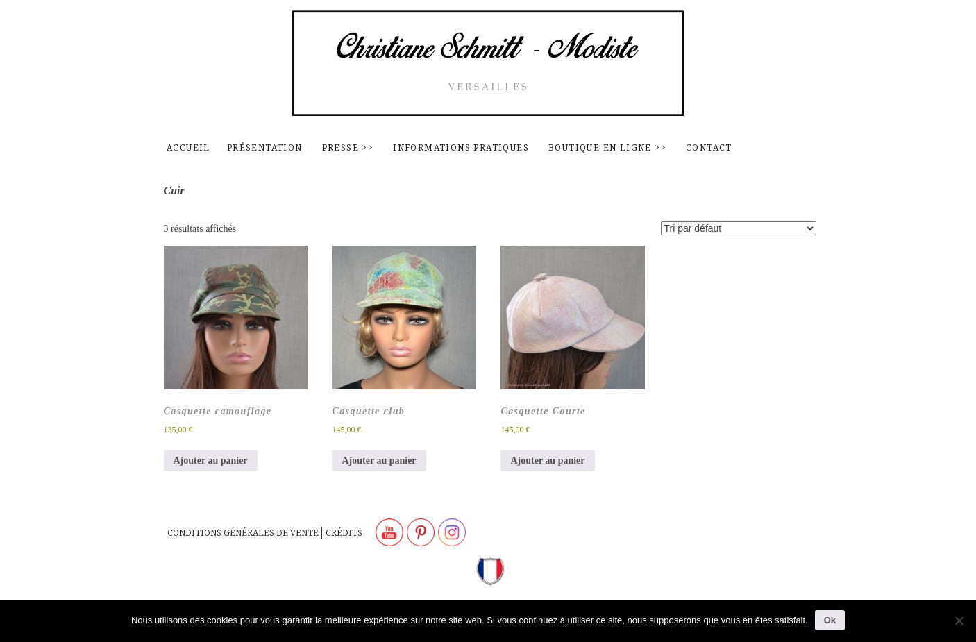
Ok (830, 620)
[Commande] (738, 228)
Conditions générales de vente (243, 533)
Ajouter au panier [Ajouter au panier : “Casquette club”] (379, 460)
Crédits (344, 533)
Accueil (188, 147)
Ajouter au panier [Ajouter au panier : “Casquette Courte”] (547, 460)
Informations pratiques (461, 147)
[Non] (959, 620)
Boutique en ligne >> (607, 147)
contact (709, 147)
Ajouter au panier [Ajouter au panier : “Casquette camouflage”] (211, 460)
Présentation (265, 147)
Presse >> (348, 147)
